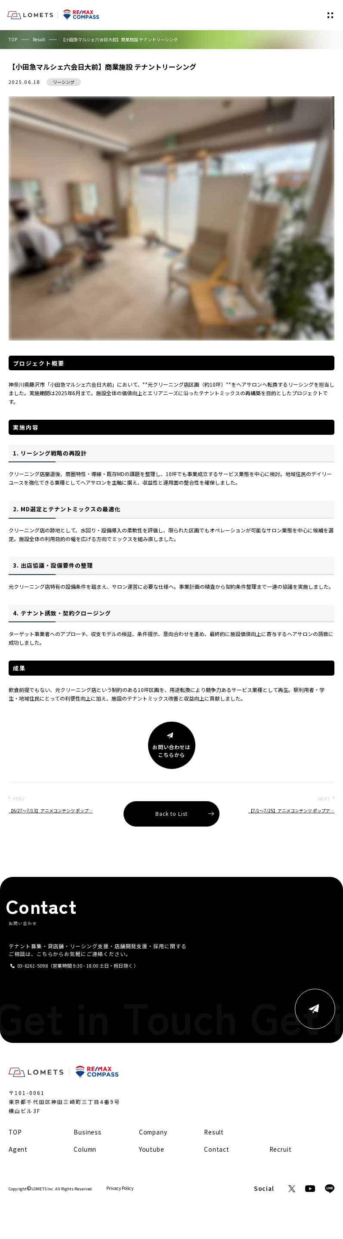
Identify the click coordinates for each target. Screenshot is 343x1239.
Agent (18, 1149)
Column (85, 1149)
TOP (13, 39)
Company (153, 1132)
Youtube (151, 1149)
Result (39, 39)
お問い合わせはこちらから (171, 751)
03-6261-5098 (32, 965)
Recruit (280, 1149)
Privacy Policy (119, 1188)
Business (88, 1132)
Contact (216, 1149)
